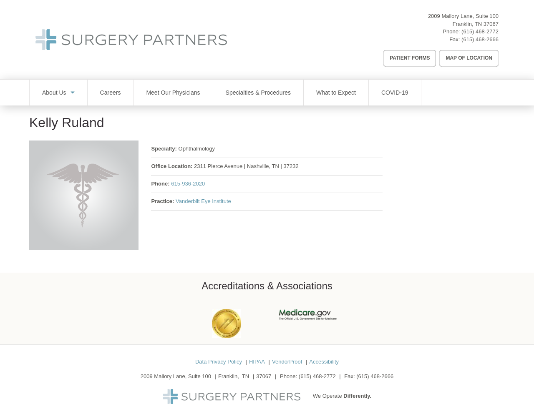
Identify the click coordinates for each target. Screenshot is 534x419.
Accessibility (324, 362)
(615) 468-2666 (480, 39)
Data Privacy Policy (218, 362)
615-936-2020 (188, 184)
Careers (110, 92)
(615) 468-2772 (480, 31)
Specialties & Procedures (258, 92)
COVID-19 (394, 92)
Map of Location (469, 58)
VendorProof (287, 362)
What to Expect (336, 92)
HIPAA (257, 362)
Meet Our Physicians (173, 92)
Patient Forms (410, 58)
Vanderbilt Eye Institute (203, 201)
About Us (54, 92)
